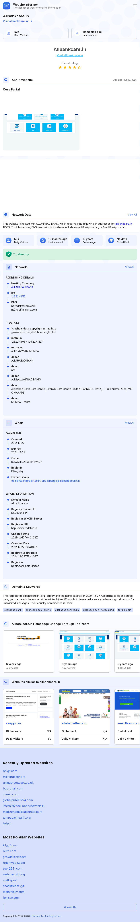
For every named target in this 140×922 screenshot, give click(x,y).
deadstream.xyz (14, 886)
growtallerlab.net (14, 857)
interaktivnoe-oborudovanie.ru (24, 806)
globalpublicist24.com (18, 800)
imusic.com (10, 794)
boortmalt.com (13, 788)
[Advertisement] (70, 103)
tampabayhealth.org (17, 817)
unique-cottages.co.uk (18, 782)
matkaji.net (10, 880)
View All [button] (132, 214)
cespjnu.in (13, 723)
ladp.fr (7, 823)
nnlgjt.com (10, 771)
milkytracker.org (14, 777)
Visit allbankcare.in (17, 21)
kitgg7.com (10, 845)
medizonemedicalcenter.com (22, 812)
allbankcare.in (123, 223)
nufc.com (9, 851)
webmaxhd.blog (14, 874)
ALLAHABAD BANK (22, 287)
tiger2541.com (12, 868)
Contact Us (70, 907)
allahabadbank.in (74, 723)
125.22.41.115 (18, 296)
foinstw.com (11, 897)
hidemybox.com (14, 862)
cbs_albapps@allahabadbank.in (61, 480)
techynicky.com (13, 892)
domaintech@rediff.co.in (25, 480)
